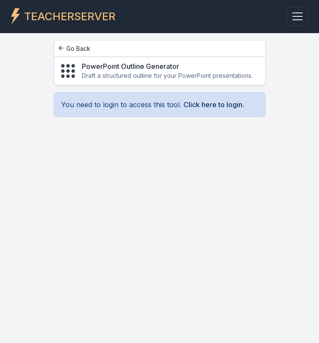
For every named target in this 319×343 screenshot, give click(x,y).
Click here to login (212, 104)
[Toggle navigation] (298, 16)
